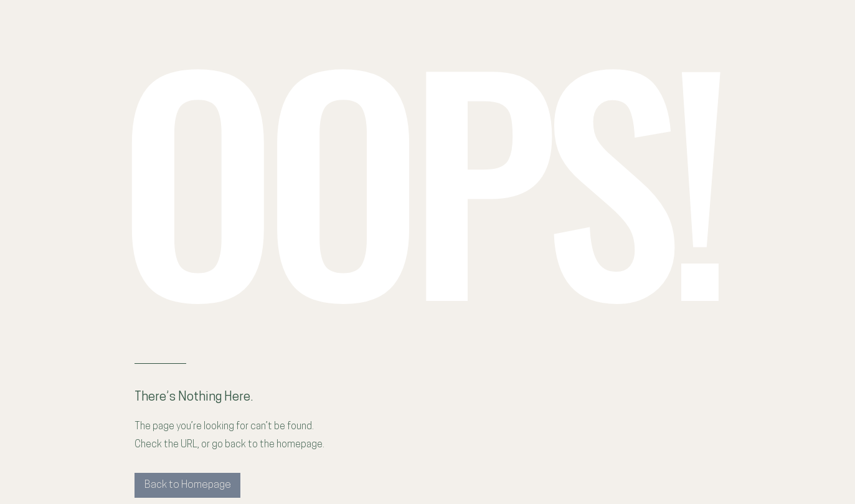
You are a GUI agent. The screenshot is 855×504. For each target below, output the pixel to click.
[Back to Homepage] (187, 485)
